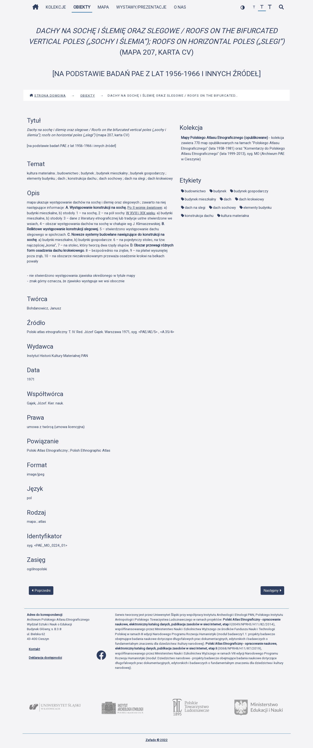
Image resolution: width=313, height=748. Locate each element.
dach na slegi (195, 207)
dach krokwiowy (251, 199)
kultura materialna (235, 216)
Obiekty (81, 7)
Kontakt (34, 649)
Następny (272, 590)
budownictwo (195, 191)
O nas (180, 7)
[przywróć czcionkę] (262, 7)
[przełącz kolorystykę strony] (243, 7)
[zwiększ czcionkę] (270, 7)
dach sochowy (224, 207)
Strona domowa (48, 95)
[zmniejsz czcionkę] (254, 7)
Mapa (103, 7)
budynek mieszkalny (200, 199)
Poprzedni (41, 590)
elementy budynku (257, 207)
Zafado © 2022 (157, 740)
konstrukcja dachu (199, 216)
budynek (219, 191)
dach (227, 199)
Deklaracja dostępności (45, 657)
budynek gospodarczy (251, 191)
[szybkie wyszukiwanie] (281, 7)
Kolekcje (56, 7)
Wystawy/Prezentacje (141, 7)
